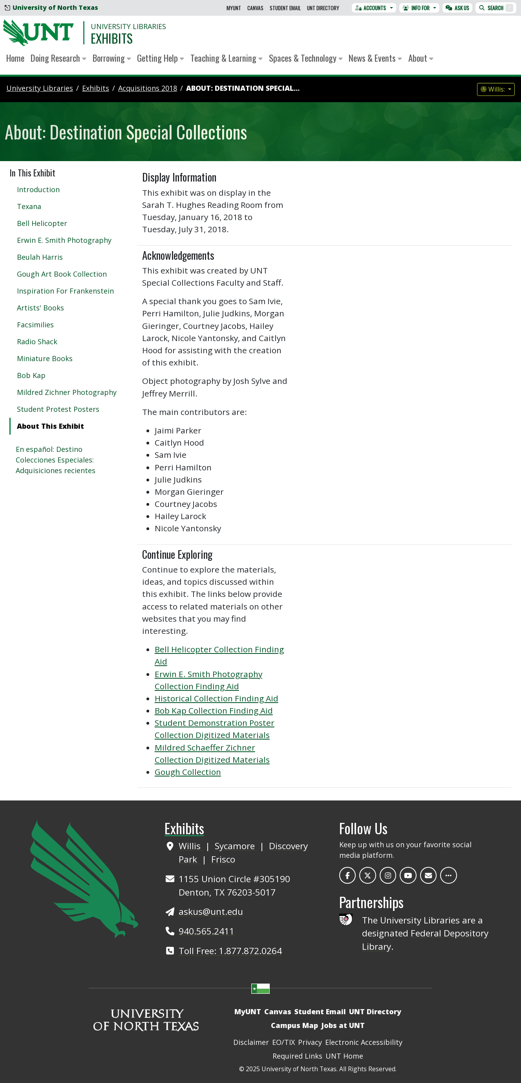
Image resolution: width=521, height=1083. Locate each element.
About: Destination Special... (243, 88)
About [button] (420, 57)
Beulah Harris (40, 257)
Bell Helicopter (42, 223)
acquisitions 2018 (147, 88)
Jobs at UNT (343, 1025)
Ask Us (457, 8)
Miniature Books (45, 358)
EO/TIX (283, 1042)
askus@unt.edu (211, 911)
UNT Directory (323, 8)
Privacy (310, 1042)
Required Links (297, 1056)
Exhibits (112, 38)
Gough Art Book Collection (62, 274)
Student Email (285, 8)
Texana (29, 206)
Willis (191, 846)
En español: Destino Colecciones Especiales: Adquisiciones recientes (55, 459)
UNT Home (344, 1056)
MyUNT (234, 8)
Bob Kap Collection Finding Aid (214, 710)
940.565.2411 (206, 931)
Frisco (223, 859)
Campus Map (294, 1025)
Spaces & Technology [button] (306, 57)
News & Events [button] (375, 57)
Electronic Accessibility (363, 1042)
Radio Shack (37, 341)
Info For (416, 8)
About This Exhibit (50, 426)
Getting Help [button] (160, 57)
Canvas (255, 8)
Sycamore (236, 846)
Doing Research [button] (58, 57)
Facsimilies (35, 324)
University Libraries (128, 26)
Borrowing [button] (112, 57)
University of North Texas (51, 7)
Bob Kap (31, 375)
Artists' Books (40, 307)
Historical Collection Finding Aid (216, 698)
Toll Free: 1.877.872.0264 (230, 951)
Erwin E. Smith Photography (64, 240)
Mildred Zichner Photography (67, 392)
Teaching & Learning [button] (226, 57)
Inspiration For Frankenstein (65, 291)
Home (15, 57)
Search (496, 8)
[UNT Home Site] (84, 878)
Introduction (38, 189)
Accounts (370, 8)
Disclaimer (251, 1042)
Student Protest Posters (58, 409)
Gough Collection (188, 771)
